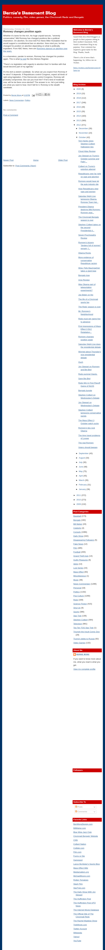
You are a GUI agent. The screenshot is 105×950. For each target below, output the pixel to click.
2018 (78, 98)
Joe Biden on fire (85, 295)
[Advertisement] (26, 137)
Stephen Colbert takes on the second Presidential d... (89, 227)
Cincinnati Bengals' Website (85, 836)
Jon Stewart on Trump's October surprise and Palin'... (88, 159)
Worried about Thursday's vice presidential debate (89, 355)
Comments (81, 811)
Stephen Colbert (80, 620)
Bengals (77, 520)
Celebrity (77, 528)
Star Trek (77, 616)
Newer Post (8, 160)
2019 (78, 93)
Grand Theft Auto (80, 556)
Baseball (77, 516)
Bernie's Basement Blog (29, 12)
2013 (78, 120)
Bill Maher (77, 524)
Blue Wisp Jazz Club (82, 832)
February (83, 485)
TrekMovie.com (80, 925)
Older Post (63, 160)
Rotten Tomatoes (80, 880)
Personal (77, 588)
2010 (78, 500)
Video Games (79, 643)
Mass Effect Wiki (80, 868)
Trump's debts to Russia (84, 639)
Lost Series (78, 568)
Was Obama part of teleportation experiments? (87, 287)
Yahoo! (76, 937)
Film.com (77, 852)
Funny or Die (79, 856)
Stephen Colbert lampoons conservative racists (89, 413)
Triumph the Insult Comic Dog (86, 632)
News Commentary (16, 100)
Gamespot (78, 860)
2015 (78, 111)
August (82, 458)
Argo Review (84, 280)
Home (36, 160)
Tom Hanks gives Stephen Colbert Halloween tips (86, 144)
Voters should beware (88, 447)
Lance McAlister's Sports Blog (86, 864)
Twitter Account (80, 929)
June (81, 467)
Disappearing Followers (83, 540)
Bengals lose (84, 275)
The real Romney (86, 443)
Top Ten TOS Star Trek (83, 628)
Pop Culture (78, 596)
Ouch (80, 362)
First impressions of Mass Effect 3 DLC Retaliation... (89, 329)
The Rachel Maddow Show (85, 921)
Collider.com (78, 848)
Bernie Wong (82, 654)
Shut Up (77, 608)
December (84, 128)
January (83, 489)
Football (76, 552)
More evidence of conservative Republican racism (87, 260)
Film (75, 548)
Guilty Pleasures (80, 560)
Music (76, 580)
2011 (78, 495)
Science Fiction (80, 604)
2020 (78, 89)
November (84, 133)
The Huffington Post (82, 899)
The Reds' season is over (89, 307)
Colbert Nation (79, 844)
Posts (79, 807)
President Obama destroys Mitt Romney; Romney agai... (89, 209)
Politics (27, 100)
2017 (78, 102)
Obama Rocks (84, 253)
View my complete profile (84, 669)
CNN (75, 840)
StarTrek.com (79, 888)
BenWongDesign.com (83, 824)
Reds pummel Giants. (88, 374)
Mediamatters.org (81, 872)
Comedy (77, 532)
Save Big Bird (84, 378)
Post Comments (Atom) (25, 166)
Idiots (75, 564)
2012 (78, 125)
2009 (78, 504)
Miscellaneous (79, 576)
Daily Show (78, 536)
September (84, 453)
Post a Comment (10, 115)
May (81, 471)
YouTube (77, 941)
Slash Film (78, 884)
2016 (78, 107)
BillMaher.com (79, 828)
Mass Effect (78, 572)
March (82, 480)
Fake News (78, 544)
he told (23, 59)
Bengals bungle (85, 390)
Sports (76, 612)
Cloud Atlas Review (87, 151)
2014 (78, 116)
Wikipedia (77, 933)
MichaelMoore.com (81, 876)
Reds (75, 600)
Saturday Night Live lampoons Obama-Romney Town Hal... (88, 199)
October (83, 137)
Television (77, 624)
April (81, 476)
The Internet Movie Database (86, 910)
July (81, 462)
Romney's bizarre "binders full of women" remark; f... (89, 245)
